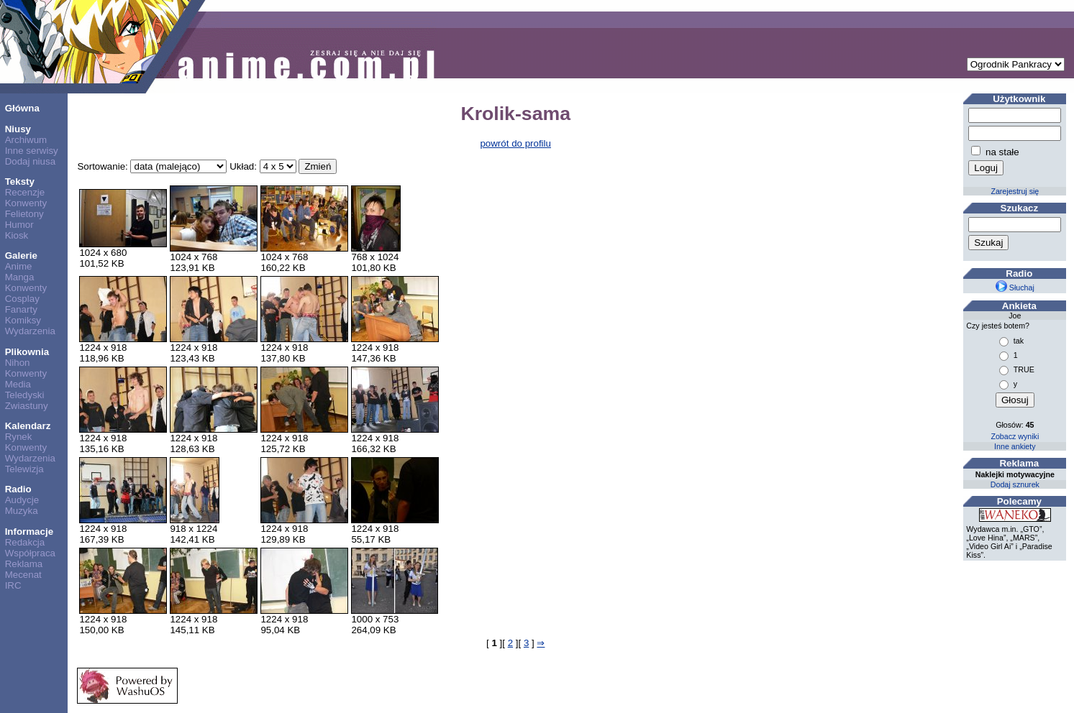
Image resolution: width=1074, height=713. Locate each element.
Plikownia (27, 351)
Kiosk (17, 235)
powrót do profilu (515, 143)
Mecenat (23, 574)
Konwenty (26, 203)
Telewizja (24, 469)
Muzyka (21, 510)
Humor (19, 224)
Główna (22, 108)
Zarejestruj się (1015, 191)
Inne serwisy (31, 150)
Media (18, 384)
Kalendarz (28, 425)
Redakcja (25, 542)
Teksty (20, 181)
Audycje (22, 499)
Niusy (18, 129)
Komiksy (23, 320)
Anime (18, 266)
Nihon (17, 362)
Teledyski (25, 395)
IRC (13, 585)
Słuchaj (1015, 287)
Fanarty (21, 309)
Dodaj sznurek (1015, 484)
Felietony (24, 213)
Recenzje (25, 192)
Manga (20, 277)
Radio (18, 489)
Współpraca (30, 553)
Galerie (21, 255)
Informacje (29, 531)
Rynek (18, 436)
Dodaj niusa (30, 161)
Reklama (24, 563)
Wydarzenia (30, 331)
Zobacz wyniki (1015, 436)
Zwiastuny (26, 405)
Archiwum (26, 139)
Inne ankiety (1014, 446)
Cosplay (22, 298)
